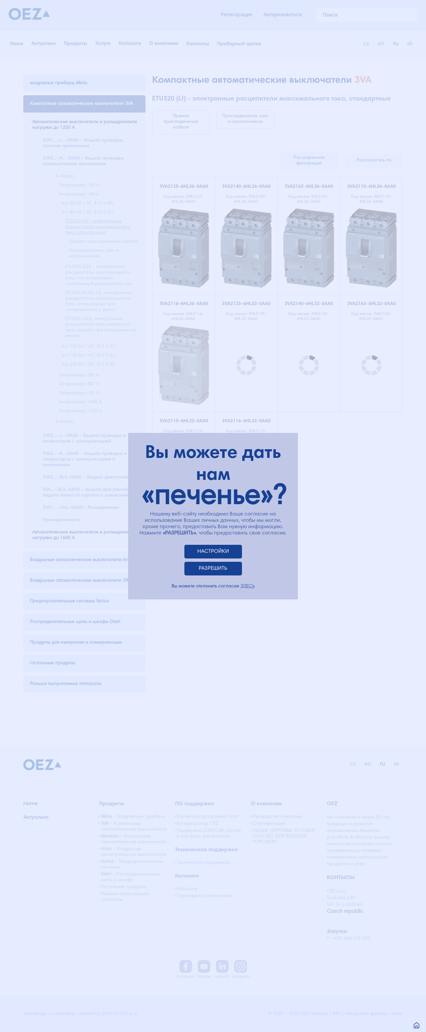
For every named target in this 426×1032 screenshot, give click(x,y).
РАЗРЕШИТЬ (213, 568)
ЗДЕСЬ (248, 586)
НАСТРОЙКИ (213, 551)
